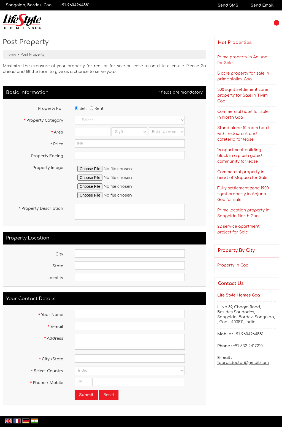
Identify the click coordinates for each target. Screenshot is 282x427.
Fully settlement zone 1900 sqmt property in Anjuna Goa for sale (243, 194)
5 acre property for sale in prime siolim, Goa (243, 76)
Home (11, 54)
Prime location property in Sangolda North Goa (243, 213)
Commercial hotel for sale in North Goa (243, 114)
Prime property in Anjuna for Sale (242, 60)
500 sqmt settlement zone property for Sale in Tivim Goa (242, 95)
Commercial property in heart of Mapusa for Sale (242, 175)
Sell (80, 109)
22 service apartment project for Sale (238, 229)
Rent (96, 109)
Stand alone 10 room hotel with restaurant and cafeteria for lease (243, 134)
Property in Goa (232, 265)
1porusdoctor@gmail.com (243, 363)
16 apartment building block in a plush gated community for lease (239, 156)
